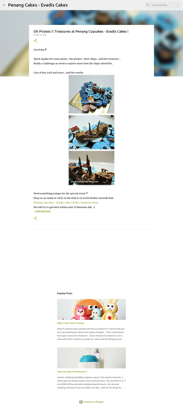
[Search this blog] (166, 5)
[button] (35, 41)
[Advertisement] (91, 263)
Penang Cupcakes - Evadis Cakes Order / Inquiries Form (66, 202)
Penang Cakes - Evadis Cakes (38, 4)
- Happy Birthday (42, 211)
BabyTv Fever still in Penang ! (70, 323)
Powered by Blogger (91, 402)
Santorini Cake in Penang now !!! (72, 371)
